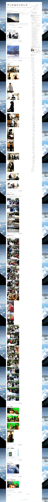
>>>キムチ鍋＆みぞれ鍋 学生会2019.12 (36, 29)
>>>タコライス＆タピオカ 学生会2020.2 (36, 26)
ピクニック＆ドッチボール (33, 85)
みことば (8, 12)
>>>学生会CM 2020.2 (34, 27)
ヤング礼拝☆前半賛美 (33, 103)
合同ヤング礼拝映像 (10, 448)
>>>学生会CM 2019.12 (34, 30)
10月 (32, 64)
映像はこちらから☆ (9, 443)
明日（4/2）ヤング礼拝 (33, 166)
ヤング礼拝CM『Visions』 (34, 19)
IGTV (32, 14)
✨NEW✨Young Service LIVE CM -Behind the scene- (35, 18)
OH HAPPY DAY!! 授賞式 (33, 142)
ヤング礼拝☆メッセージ (33, 99)
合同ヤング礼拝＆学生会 (33, 83)
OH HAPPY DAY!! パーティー (33, 144)
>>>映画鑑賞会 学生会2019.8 (35, 36)
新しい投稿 (8, 494)
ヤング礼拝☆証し (33, 128)
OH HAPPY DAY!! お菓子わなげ (33, 146)
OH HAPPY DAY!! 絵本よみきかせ (33, 140)
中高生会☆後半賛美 (33, 90)
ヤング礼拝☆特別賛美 (33, 102)
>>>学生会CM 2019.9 (34, 35)
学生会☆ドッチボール (11, 194)
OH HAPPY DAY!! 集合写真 (33, 137)
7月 (32, 67)
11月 (32, 63)
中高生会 (8, 64)
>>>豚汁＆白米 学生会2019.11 (35, 31)
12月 (32, 62)
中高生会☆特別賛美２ (33, 93)
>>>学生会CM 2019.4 (34, 43)
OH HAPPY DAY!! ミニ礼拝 (33, 153)
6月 (32, 68)
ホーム (19, 494)
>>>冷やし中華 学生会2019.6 (35, 39)
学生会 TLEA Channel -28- (34, 22)
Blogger (27, 499)
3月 (32, 167)
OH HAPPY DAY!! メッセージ (33, 148)
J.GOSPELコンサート (33, 111)
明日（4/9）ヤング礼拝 (33, 134)
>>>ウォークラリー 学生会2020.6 (35, 25)
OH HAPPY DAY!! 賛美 (33, 151)
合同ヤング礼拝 (9, 406)
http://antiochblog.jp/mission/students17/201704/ (12, 475)
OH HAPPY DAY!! (33, 162)
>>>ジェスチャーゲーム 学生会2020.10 (36, 24)
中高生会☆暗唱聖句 (33, 91)
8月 (32, 66)
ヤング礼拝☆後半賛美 (33, 100)
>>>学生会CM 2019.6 (34, 40)
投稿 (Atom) (9, 495)
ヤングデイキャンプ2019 (34, 21)
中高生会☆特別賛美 (33, 119)
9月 (32, 65)
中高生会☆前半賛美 (33, 96)
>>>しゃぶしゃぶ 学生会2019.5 (35, 41)
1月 (32, 169)
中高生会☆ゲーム (33, 113)
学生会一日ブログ (10, 463)
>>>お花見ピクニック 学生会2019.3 (35, 44)
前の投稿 (28, 494)
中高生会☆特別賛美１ (33, 94)
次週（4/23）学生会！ (33, 105)
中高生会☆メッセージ (33, 88)
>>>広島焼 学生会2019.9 (34, 34)
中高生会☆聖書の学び (33, 87)
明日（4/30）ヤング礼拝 (33, 72)
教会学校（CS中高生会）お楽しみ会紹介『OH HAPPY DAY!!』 (36, 46)
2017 (32, 61)
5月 (32, 69)
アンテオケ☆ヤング (17, 5)
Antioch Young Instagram (34, 13)
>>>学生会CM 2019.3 (34, 45)
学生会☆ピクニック (10, 235)
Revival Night (33, 110)
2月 (32, 168)
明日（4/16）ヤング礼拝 (33, 109)
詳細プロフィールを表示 (33, 54)
